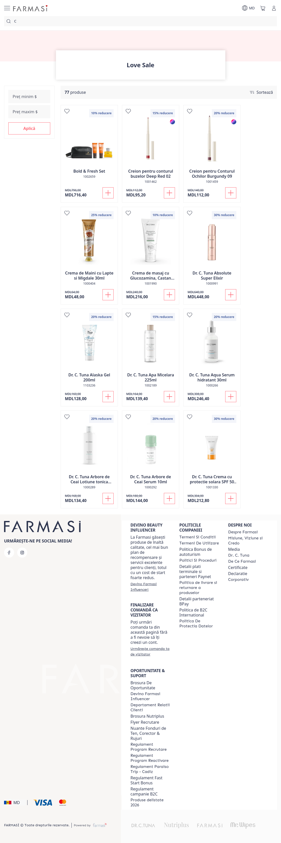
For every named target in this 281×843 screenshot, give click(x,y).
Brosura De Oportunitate (143, 685)
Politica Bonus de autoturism (195, 552)
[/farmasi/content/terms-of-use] (199, 543)
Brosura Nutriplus (147, 716)
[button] (29, 128)
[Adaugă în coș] (108, 192)
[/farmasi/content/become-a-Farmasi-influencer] (150, 696)
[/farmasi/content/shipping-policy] (199, 587)
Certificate (238, 567)
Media (234, 549)
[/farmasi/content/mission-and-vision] (248, 541)
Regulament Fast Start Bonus (146, 780)
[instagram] (22, 553)
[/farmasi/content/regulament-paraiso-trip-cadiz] (150, 769)
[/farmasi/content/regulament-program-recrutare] (150, 747)
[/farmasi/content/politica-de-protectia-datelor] (199, 624)
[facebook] (9, 553)
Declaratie (237, 573)
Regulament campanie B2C (144, 791)
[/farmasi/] (30, 8)
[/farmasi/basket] (263, 8)
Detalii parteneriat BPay (196, 601)
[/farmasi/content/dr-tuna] (238, 555)
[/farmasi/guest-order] (150, 651)
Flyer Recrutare (145, 722)
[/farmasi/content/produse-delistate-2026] (150, 803)
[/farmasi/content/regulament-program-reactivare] (150, 758)
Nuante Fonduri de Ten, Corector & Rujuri (148, 733)
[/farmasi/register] (150, 586)
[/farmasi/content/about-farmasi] (243, 532)
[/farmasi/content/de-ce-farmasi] (242, 561)
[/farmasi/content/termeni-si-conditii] (197, 537)
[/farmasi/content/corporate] (238, 579)
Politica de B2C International (193, 612)
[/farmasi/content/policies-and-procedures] (197, 560)
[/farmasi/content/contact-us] (150, 707)
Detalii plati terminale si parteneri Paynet (195, 571)
